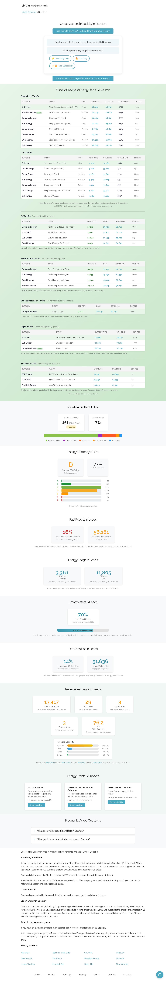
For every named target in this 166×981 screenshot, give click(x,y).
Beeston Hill (26, 959)
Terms (97, 974)
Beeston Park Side (61, 953)
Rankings (67, 974)
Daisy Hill (88, 965)
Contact (112, 974)
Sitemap (127, 974)
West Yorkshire (29, 12)
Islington (120, 953)
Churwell (88, 953)
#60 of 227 (66, 763)
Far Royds (57, 959)
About (38, 974)
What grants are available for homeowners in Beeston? (63, 840)
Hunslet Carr (58, 965)
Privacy (82, 974)
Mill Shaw (25, 953)
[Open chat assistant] (159, 974)
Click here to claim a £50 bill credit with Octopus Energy (83, 31)
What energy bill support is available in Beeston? (60, 831)
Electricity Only (61, 58)
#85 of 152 (98, 763)
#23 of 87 (81, 763)
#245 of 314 (50, 763)
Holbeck (120, 959)
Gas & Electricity (63, 66)
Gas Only (83, 58)
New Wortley (122, 965)
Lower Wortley (28, 965)
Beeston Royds (91, 959)
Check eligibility (36, 806)
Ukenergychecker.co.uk (34, 6)
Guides (51, 974)
